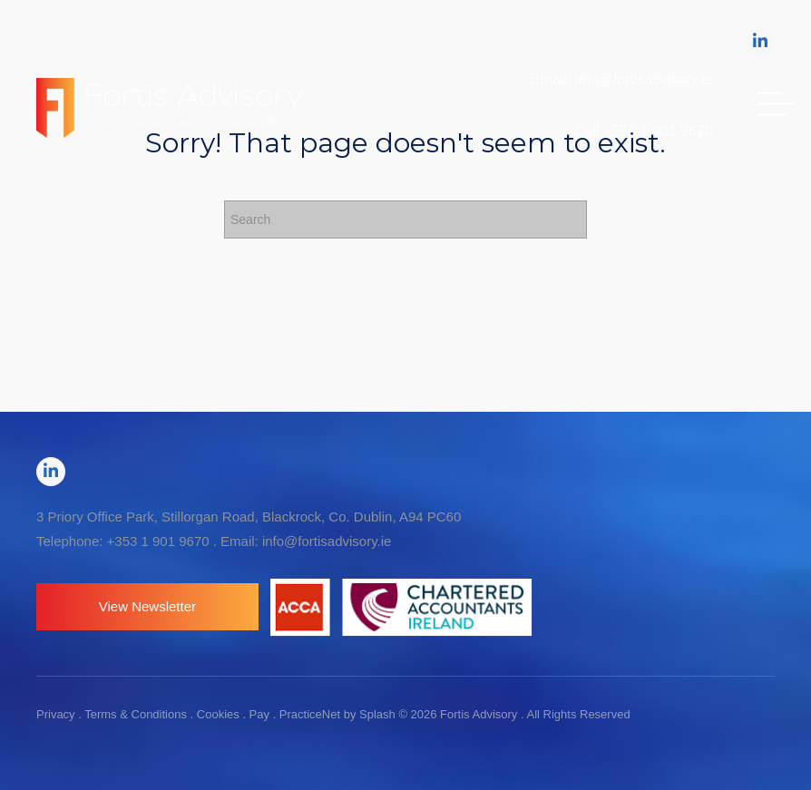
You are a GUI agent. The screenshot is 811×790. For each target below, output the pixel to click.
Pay (259, 714)
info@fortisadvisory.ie (327, 541)
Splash (377, 714)
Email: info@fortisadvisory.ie (622, 79)
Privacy (55, 714)
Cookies (218, 714)
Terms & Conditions (135, 714)
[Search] (405, 219)
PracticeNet (309, 714)
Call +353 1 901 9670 (643, 131)
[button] (147, 606)
